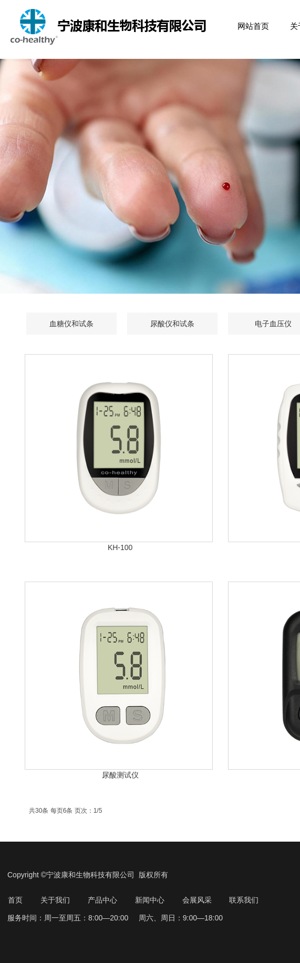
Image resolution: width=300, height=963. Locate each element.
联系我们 (243, 900)
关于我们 (55, 900)
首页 (15, 900)
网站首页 (253, 26)
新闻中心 (149, 900)
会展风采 (197, 900)
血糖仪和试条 (71, 323)
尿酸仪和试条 (172, 323)
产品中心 (102, 900)
